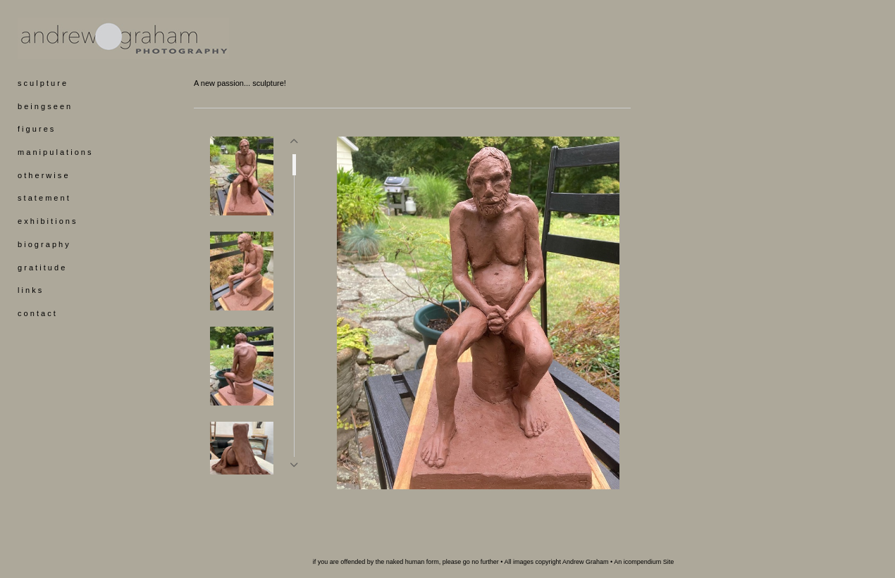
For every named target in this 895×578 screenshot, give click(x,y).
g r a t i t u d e (41, 267)
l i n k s (30, 290)
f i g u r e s (36, 129)
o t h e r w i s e (43, 175)
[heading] (53, 38)
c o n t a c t (37, 313)
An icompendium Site (644, 561)
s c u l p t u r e (42, 83)
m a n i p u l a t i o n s (55, 152)
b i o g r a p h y (43, 244)
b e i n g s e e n (44, 106)
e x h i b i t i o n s (47, 221)
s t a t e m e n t (43, 198)
